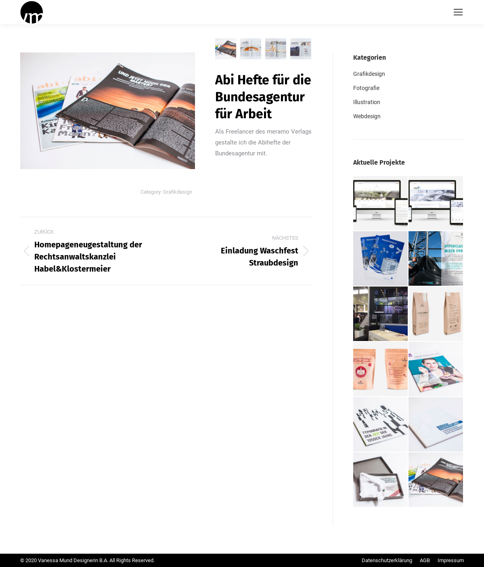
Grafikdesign (177, 192)
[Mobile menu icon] (458, 12)
